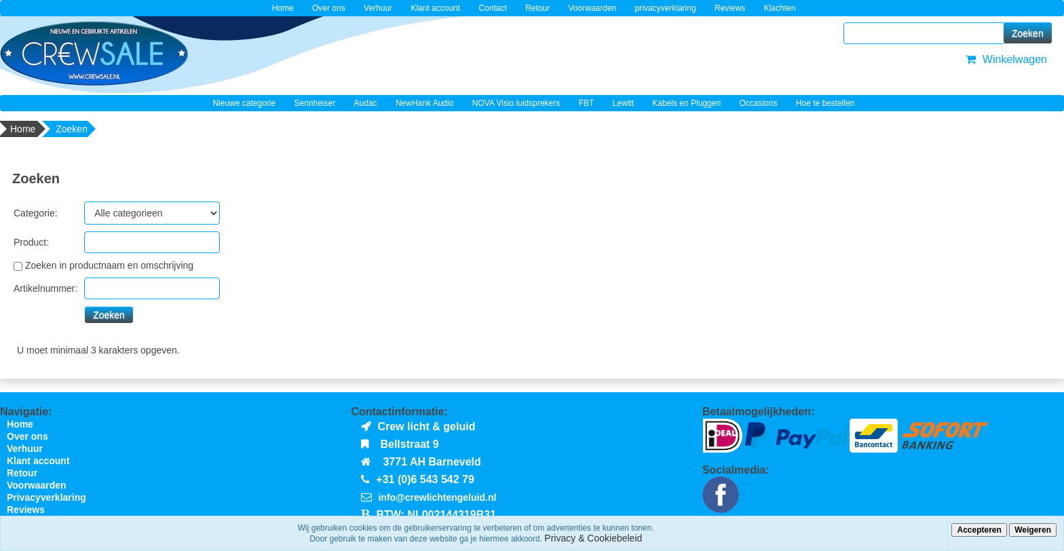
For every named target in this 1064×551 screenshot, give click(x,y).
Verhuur (378, 8)
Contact (492, 8)
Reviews (730, 8)
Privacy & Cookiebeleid (593, 538)
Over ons (328, 8)
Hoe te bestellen (825, 103)
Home (283, 8)
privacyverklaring (665, 8)
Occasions (758, 103)
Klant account (435, 8)
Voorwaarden (593, 8)
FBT (586, 103)
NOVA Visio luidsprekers (516, 103)
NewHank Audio (424, 103)
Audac (365, 103)
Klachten (780, 8)
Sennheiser (315, 103)
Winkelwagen (1004, 59)
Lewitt (623, 103)
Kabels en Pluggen (686, 103)
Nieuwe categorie (244, 103)
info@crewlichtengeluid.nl (437, 497)
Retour (537, 8)
